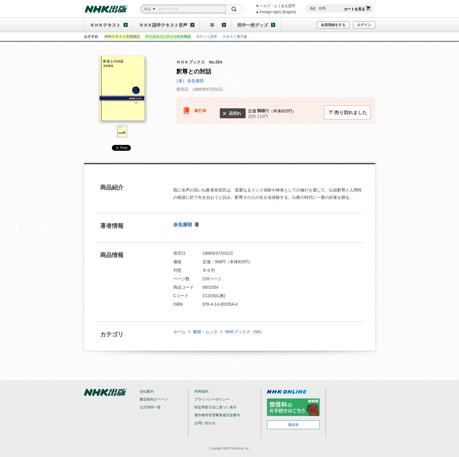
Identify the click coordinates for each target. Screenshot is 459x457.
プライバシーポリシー (212, 399)
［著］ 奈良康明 (189, 80)
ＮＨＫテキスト (105, 25)
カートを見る (357, 9)
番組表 (293, 425)
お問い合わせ (204, 423)
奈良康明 (183, 224)
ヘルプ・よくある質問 (277, 6)
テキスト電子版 (234, 37)
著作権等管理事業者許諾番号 (217, 415)
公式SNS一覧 (150, 407)
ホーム (179, 331)
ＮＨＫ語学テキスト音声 (163, 25)
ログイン (364, 25)
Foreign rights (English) (278, 12)
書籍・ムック (205, 331)
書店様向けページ (154, 399)
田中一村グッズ (252, 25)
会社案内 (147, 391)
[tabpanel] (122, 91)
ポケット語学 (206, 37)
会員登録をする (333, 25)
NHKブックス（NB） (244, 331)
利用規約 (201, 391)
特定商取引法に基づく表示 (215, 407)
